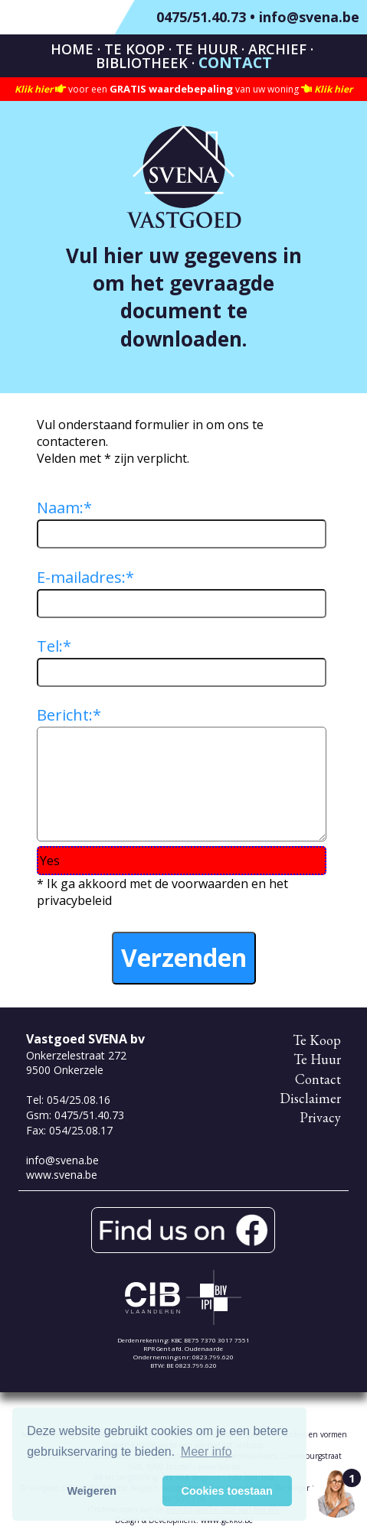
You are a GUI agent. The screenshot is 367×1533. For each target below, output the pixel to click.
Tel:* (54, 646)
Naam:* (64, 507)
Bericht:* (69, 715)
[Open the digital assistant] (336, 1493)
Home (72, 49)
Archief (277, 49)
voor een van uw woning (183, 89)
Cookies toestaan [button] (227, 1491)
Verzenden (184, 957)
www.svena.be (61, 1174)
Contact (235, 62)
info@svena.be (309, 17)
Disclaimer (310, 1098)
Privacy (320, 1117)
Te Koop (134, 49)
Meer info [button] (206, 1451)
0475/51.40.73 (201, 17)
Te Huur (206, 49)
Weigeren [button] (92, 1491)
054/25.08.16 (78, 1099)
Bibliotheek (142, 63)
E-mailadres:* (85, 577)
